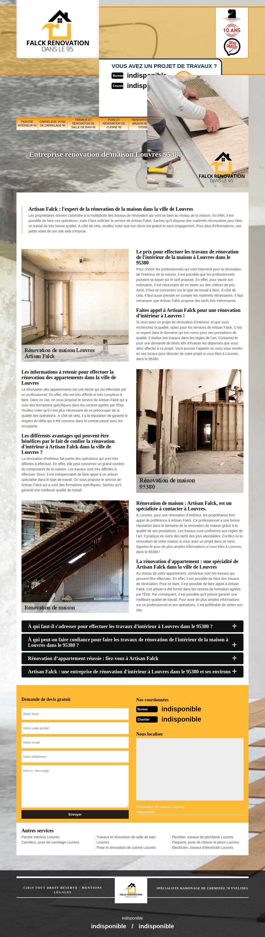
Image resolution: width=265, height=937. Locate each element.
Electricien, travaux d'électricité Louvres (202, 847)
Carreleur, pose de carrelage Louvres (50, 842)
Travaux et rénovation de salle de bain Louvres (126, 839)
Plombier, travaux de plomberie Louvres (203, 837)
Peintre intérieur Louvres (40, 837)
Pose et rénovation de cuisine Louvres (126, 847)
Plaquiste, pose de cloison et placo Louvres (205, 842)
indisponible (183, 709)
